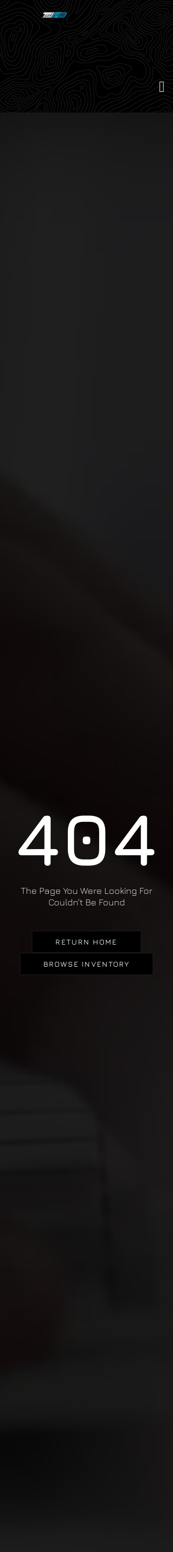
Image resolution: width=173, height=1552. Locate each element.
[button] (161, 87)
